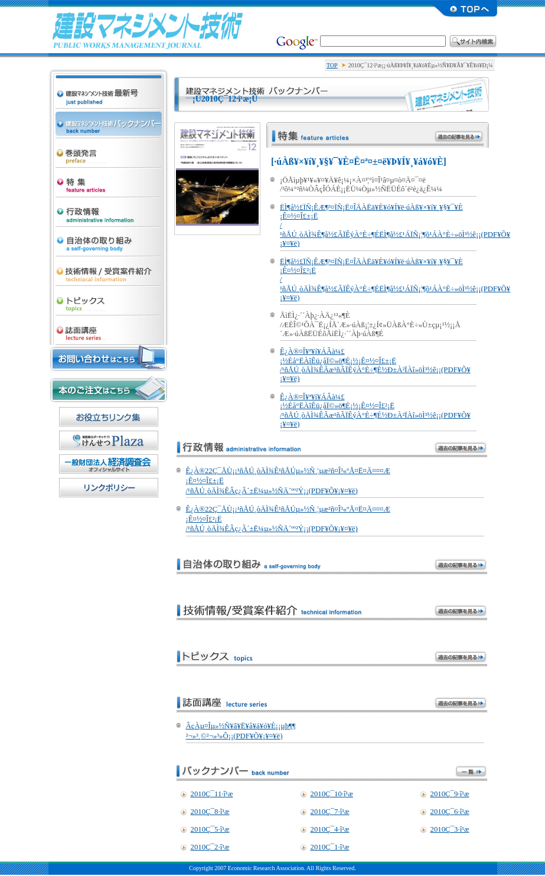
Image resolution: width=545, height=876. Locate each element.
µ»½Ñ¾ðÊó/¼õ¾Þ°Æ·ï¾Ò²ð (108, 268)
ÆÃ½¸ (108, 179)
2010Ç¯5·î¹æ (210, 829)
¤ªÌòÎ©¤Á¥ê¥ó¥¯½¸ (108, 416)
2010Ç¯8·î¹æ (210, 811)
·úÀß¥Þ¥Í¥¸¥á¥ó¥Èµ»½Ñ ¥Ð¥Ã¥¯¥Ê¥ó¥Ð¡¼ (108, 120)
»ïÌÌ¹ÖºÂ (108, 327)
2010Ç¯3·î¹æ (449, 829)
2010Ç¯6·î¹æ (449, 811)
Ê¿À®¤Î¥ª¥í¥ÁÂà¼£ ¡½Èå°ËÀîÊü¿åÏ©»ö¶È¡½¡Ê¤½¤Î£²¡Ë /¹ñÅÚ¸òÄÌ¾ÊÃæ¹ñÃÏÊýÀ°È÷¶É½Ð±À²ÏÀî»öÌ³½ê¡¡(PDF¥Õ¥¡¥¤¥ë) (375, 410)
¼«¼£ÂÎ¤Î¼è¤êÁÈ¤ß (108, 238)
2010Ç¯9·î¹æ (449, 794)
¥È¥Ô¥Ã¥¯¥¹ (108, 298)
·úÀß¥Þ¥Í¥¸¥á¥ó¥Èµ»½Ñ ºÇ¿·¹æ (108, 80)
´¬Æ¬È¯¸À (108, 150)
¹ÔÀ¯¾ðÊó (108, 209)
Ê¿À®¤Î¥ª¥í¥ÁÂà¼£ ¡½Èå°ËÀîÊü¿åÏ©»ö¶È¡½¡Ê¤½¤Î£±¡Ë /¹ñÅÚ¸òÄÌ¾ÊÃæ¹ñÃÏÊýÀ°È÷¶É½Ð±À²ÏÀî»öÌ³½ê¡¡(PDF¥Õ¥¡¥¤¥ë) (375, 365)
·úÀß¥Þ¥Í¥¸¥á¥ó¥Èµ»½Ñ (147, 29)
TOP (332, 65)
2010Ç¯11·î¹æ (212, 794)
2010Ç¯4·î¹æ (330, 829)
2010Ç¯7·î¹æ (330, 811)
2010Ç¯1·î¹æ (330, 847)
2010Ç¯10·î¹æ (332, 794)
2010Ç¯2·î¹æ (210, 847)
